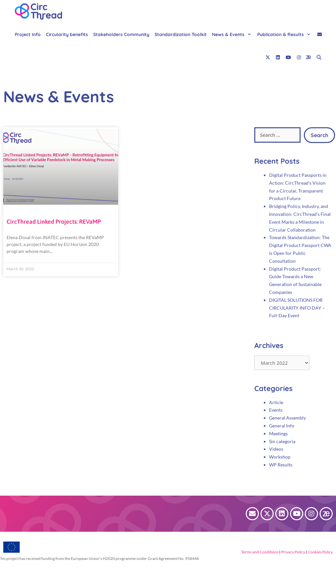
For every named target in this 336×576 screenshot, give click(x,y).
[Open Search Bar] (319, 57)
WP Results (280, 464)
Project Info (28, 34)
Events (276, 410)
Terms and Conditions (260, 551)
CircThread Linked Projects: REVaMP (54, 221)
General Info (281, 425)
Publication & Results (285, 34)
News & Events (233, 34)
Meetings (278, 433)
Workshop (279, 457)
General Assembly (287, 418)
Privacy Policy (293, 551)
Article (276, 402)
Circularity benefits (67, 34)
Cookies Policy (320, 551)
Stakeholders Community (121, 34)
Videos (276, 449)
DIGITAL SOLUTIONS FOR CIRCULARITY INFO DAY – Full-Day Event (297, 308)
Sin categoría (282, 441)
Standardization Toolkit (181, 34)
